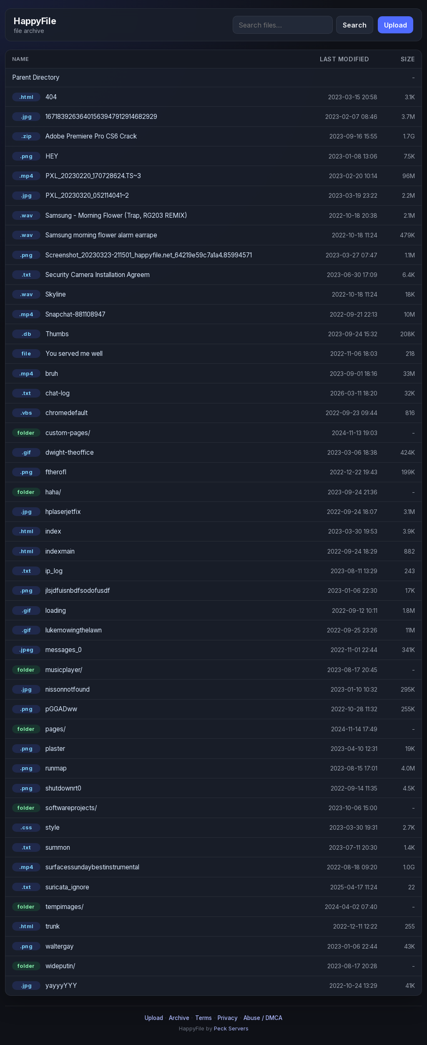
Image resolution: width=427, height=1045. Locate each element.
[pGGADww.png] (159, 709)
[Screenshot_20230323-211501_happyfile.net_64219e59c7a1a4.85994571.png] (159, 255)
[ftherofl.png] (159, 472)
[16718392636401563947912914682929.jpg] (159, 116)
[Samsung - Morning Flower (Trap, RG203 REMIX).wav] (159, 215)
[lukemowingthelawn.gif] (159, 630)
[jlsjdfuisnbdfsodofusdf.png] (159, 590)
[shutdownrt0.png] (159, 788)
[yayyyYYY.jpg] (159, 985)
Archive (179, 1018)
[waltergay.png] (159, 946)
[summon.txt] (159, 847)
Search (355, 25)
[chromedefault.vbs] (159, 412)
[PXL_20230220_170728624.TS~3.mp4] (159, 175)
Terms (203, 1018)
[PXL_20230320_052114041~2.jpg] (159, 195)
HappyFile (35, 20)
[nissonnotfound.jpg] (159, 689)
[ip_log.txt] (159, 571)
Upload (395, 25)
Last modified (344, 59)
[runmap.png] (159, 768)
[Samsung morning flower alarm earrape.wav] (159, 235)
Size (408, 59)
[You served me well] (159, 353)
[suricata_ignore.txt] (159, 887)
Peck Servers (231, 1028)
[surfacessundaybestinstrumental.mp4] (159, 867)
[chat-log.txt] (159, 393)
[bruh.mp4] (159, 373)
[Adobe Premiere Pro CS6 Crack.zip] (159, 136)
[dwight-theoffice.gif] (159, 452)
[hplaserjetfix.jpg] (159, 511)
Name (20, 59)
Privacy (228, 1018)
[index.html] (159, 531)
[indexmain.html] (159, 551)
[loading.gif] (159, 610)
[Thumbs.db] (159, 334)
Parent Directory (36, 77)
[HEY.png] (159, 156)
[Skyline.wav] (159, 294)
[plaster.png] (159, 748)
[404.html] (159, 97)
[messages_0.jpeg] (159, 650)
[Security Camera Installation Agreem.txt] (159, 274)
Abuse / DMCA (263, 1018)
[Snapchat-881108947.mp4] (159, 314)
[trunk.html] (159, 926)
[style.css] (159, 827)
